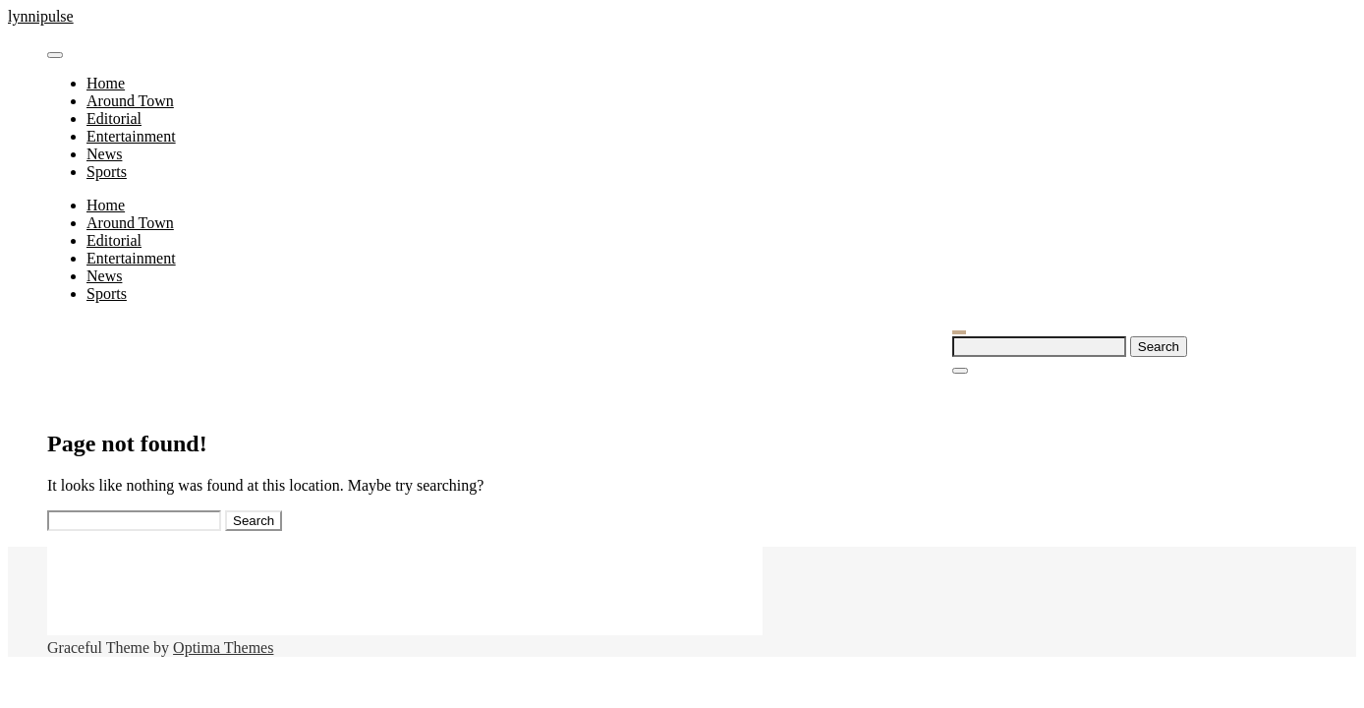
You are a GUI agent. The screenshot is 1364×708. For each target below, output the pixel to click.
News (104, 154)
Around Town (130, 100)
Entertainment (131, 136)
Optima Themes (223, 647)
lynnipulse (41, 16)
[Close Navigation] (960, 371)
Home (105, 83)
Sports (106, 171)
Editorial (114, 118)
